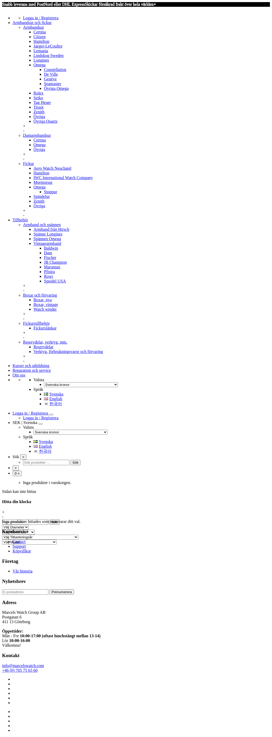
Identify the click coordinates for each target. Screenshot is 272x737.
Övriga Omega (56, 88)
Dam (48, 253)
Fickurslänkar (44, 328)
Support (19, 546)
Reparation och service (32, 370)
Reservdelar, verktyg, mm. (45, 342)
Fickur (28, 163)
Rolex (38, 93)
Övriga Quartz (45, 121)
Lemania (40, 51)
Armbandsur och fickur (32, 22)
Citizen (39, 36)
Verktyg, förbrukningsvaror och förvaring (68, 351)
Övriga (39, 116)
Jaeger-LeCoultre (48, 46)
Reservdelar (43, 347)
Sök (16, 457)
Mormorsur (43, 182)
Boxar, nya (42, 300)
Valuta (38, 380)
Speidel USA (55, 281)
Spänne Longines (48, 234)
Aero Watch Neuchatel (52, 168)
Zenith (38, 112)
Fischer (50, 257)
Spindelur (41, 196)
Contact (19, 541)
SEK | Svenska (25, 422)
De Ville (51, 74)
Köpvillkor (22, 551)
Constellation (55, 69)
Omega (39, 65)
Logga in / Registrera (41, 18)
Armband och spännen (42, 224)
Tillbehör (20, 220)
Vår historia (22, 571)
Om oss (19, 375)
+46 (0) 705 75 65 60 (20, 670)
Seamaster (52, 83)
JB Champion (55, 262)
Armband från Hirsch (51, 229)
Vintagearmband (47, 243)
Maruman (52, 267)
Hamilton (41, 41)
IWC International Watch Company (63, 177)
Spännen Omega (47, 239)
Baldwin (51, 248)
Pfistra (49, 271)
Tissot (38, 107)
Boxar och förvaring (40, 295)
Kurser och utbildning (31, 365)
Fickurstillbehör (36, 323)
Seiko (38, 98)
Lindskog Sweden (48, 55)
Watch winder (45, 309)
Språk (38, 389)
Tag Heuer (42, 102)
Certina (39, 32)
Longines (41, 60)
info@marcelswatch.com (23, 665)
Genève (50, 79)
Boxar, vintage (45, 304)
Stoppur (50, 192)
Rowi (48, 276)
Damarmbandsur (37, 135)
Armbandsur (33, 27)
